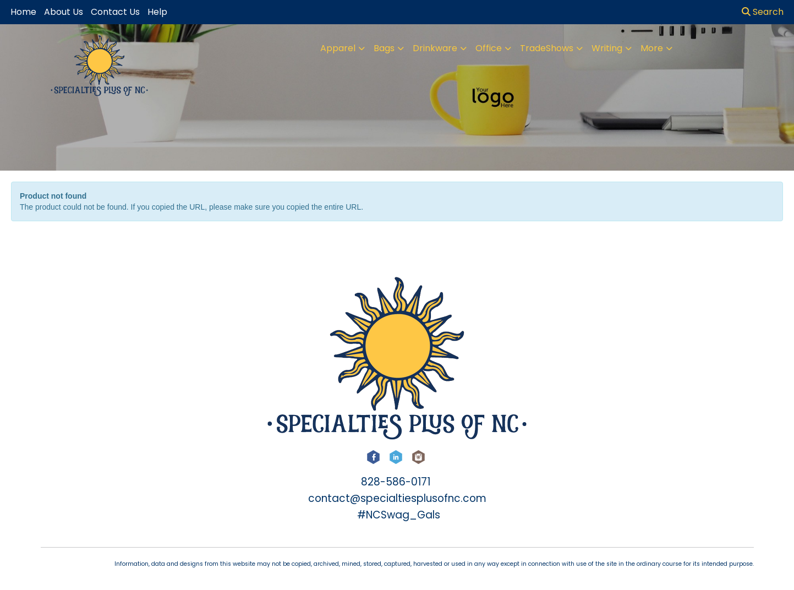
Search (763, 12)
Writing (607, 48)
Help (157, 12)
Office (488, 48)
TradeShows (546, 48)
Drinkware (435, 48)
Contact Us (115, 12)
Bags (384, 48)
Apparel (337, 48)
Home (23, 12)
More (651, 48)
